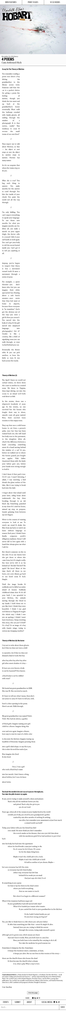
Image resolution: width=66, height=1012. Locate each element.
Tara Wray (9, 987)
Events (6, 1002)
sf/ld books (55, 2)
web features (11, 2)
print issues (33, 2)
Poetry (16, 56)
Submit (18, 1002)
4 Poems (8, 59)
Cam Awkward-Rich (12, 63)
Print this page (33, 993)
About (29, 1002)
